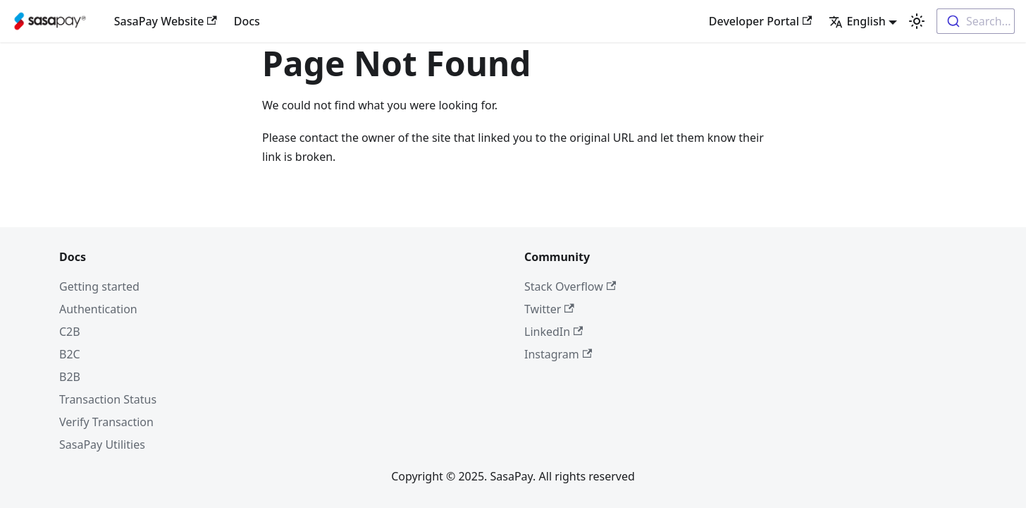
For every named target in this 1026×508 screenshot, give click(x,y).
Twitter (549, 309)
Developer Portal (760, 21)
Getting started (99, 286)
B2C (69, 354)
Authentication (98, 309)
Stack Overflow (570, 286)
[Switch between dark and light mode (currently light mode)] (917, 21)
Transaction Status (107, 399)
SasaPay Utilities (102, 444)
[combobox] (976, 21)
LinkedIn (553, 331)
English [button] (857, 21)
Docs (247, 21)
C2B (69, 331)
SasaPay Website (165, 21)
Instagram (558, 354)
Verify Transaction (106, 422)
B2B (69, 377)
